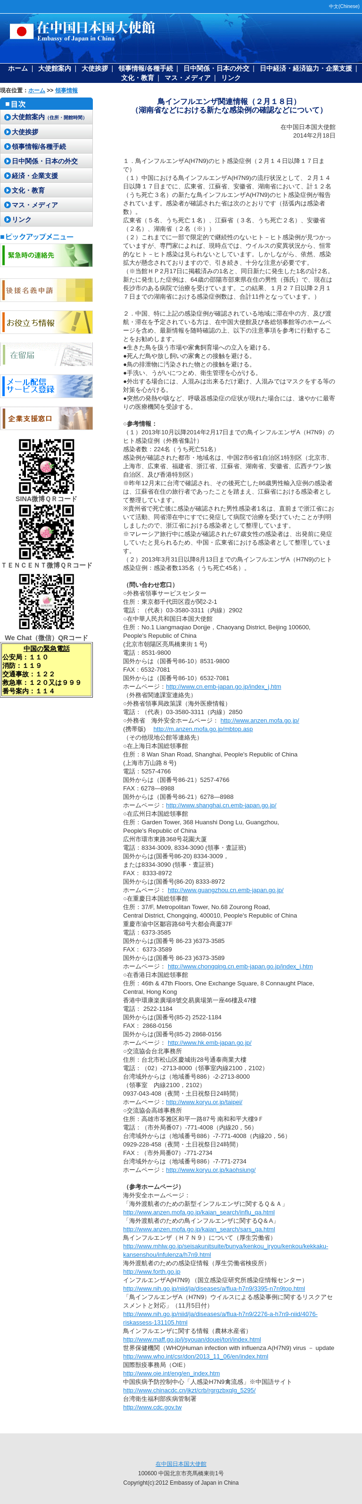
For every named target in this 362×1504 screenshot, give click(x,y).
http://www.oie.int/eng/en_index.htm (171, 1373)
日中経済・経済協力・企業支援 (306, 68)
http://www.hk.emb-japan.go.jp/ (210, 1042)
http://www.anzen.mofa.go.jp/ (260, 720)
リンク (231, 77)
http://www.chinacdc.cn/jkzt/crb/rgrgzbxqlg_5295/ (189, 1390)
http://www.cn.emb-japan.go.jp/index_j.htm (223, 686)
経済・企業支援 (35, 175)
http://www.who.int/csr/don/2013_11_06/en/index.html (195, 1356)
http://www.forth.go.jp (151, 1271)
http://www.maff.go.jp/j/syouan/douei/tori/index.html (192, 1339)
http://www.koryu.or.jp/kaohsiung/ (210, 1169)
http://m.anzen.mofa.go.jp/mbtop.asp (203, 728)
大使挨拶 (95, 68)
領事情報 (66, 90)
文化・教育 (137, 77)
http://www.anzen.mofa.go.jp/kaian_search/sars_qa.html (199, 1229)
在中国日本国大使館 (181, 1464)
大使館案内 (54, 68)
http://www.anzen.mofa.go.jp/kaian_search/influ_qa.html (199, 1212)
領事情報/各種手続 (145, 68)
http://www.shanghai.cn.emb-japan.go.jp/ (221, 805)
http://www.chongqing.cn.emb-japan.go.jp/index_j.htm (240, 966)
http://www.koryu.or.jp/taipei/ (204, 1102)
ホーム (18, 68)
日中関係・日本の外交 (216, 68)
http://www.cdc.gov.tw (152, 1407)
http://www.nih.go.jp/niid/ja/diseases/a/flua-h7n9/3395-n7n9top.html (214, 1288)
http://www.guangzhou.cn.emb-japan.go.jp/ (226, 890)
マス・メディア (188, 77)
